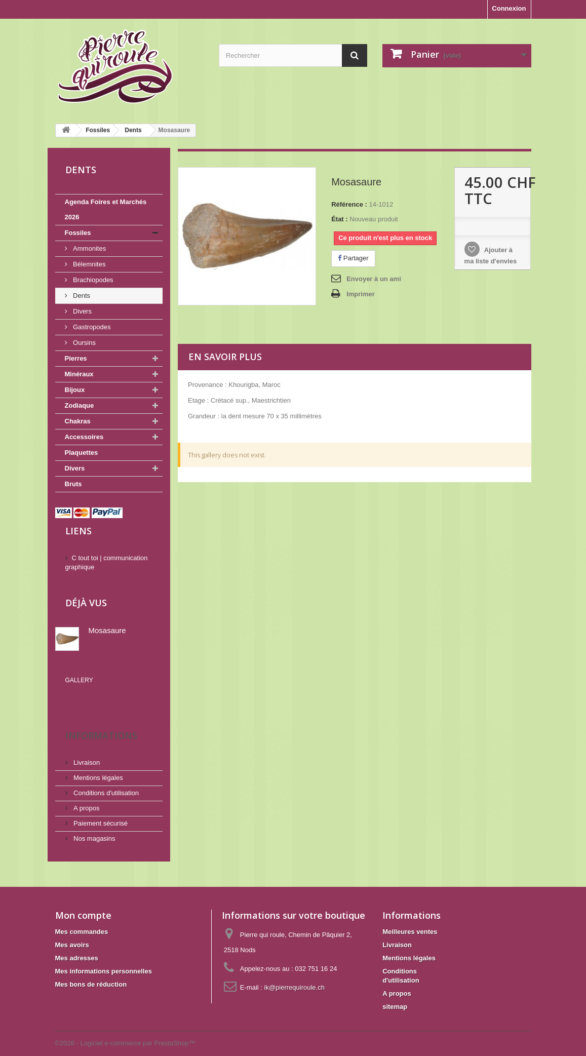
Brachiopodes (92, 280)
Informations (101, 721)
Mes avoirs (72, 930)
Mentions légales (97, 763)
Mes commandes (81, 917)
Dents (81, 295)
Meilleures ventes (409, 917)
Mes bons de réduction (91, 969)
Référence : (349, 204)
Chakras (78, 421)
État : (339, 219)
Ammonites (88, 248)
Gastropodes (91, 327)
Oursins (83, 342)
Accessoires (84, 437)
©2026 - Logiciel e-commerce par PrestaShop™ (125, 1028)
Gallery (79, 680)
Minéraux (79, 374)
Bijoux (75, 390)
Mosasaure (107, 630)
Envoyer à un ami (373, 279)
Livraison (86, 748)
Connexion (509, 8)
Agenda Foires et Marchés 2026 (106, 209)
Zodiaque (79, 405)
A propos (86, 793)
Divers (81, 311)
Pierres (76, 358)
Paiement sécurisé (100, 808)
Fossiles (78, 233)
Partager (353, 258)
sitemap (394, 992)
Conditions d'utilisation (105, 778)
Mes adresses (76, 943)
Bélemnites (88, 264)
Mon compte (83, 900)
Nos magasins (93, 824)
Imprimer (360, 294)
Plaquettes (81, 452)
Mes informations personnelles (103, 956)
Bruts (73, 484)
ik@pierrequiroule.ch (294, 972)
